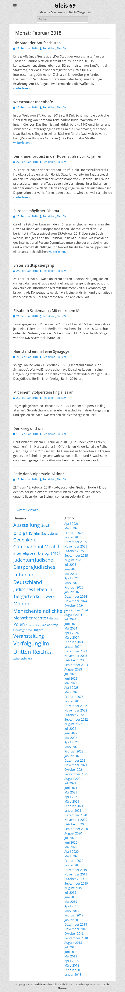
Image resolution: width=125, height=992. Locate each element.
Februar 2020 (73, 861)
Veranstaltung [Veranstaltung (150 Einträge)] (28, 636)
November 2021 (75, 765)
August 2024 (73, 615)
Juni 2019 (70, 897)
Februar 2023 (73, 697)
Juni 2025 (70, 569)
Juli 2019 (70, 892)
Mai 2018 (70, 956)
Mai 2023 (70, 683)
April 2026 (71, 524)
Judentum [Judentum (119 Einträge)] (23, 560)
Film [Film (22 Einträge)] (36, 533)
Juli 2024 (70, 619)
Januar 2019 (72, 920)
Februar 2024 (73, 642)
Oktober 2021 (74, 769)
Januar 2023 (72, 701)
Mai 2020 (70, 847)
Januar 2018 (72, 974)
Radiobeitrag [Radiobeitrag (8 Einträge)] (49, 625)
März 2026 (71, 528)
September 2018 (76, 938)
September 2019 (76, 883)
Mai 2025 (70, 574)
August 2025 (73, 560)
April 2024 (71, 633)
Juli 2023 (70, 674)
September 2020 (76, 829)
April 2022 (71, 742)
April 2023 (71, 687)
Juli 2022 (70, 728)
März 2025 (71, 583)
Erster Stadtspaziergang (33, 265)
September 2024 (76, 610)
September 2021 (76, 774)
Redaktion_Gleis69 (54, 48)
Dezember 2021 (75, 760)
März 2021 (71, 801)
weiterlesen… (22, 88)
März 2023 (71, 692)
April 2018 (71, 961)
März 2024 (71, 637)
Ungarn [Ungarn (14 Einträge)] (38, 630)
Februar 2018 (73, 970)
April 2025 (71, 578)
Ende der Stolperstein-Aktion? (38, 474)
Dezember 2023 (75, 651)
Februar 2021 (73, 806)
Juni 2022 (70, 733)
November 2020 (75, 820)
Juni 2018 (70, 952)
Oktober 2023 (74, 660)
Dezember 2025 (75, 542)
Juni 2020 (70, 842)
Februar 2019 (73, 915)
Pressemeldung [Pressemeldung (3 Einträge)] (33, 625)
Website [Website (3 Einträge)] (51, 653)
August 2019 (73, 888)
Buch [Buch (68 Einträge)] (46, 525)
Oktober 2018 (74, 933)
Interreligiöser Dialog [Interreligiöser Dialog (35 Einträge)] (31, 553)
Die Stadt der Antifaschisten (37, 43)
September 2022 (76, 719)
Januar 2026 (72, 537)
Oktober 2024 (74, 606)
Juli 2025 (70, 565)
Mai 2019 (70, 902)
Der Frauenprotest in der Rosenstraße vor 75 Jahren (57, 156)
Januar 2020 (72, 865)
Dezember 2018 (75, 924)
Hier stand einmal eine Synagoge (41, 351)
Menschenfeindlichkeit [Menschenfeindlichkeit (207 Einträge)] (39, 610)
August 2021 (73, 779)
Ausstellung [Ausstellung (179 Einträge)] (26, 525)
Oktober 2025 (74, 551)
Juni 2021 (70, 788)
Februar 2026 (73, 533)
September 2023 (76, 665)
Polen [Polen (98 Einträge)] (19, 624)
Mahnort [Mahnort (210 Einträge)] (23, 603)
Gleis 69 (65, 5)
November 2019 (75, 874)
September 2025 (76, 555)
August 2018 (73, 943)
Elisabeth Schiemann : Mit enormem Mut (48, 310)
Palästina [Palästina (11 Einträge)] (53, 618)
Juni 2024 (70, 624)
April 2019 (71, 906)
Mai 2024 (70, 628)
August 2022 (73, 724)
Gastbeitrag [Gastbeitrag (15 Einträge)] (49, 533)
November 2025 (75, 546)
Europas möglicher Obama (36, 211)
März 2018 (71, 965)
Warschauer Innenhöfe (33, 102)
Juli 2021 (70, 783)
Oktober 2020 (74, 824)
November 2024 (75, 601)
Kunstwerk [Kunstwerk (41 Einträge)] (45, 596)
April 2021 (71, 797)
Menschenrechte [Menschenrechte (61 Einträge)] (29, 618)
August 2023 (73, 669)
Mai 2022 (70, 738)
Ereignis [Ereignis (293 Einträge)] (23, 532)
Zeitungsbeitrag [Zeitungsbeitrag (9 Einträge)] (23, 658)
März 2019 (71, 911)
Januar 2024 (72, 647)
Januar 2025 (72, 592)
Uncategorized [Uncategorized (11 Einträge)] (22, 630)
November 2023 (75, 656)
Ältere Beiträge (25, 510)
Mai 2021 (70, 792)
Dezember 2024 (75, 596)
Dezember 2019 (75, 870)
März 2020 (71, 856)
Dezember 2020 (75, 815)
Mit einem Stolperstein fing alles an (43, 392)
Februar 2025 (73, 587)
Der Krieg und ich (28, 428)
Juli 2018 (70, 947)
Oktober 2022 (74, 715)
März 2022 (71, 747)
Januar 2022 (72, 756)
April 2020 (71, 851)
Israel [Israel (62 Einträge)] (54, 553)
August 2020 (73, 833)
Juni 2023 (70, 678)
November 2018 (75, 929)
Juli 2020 (70, 838)
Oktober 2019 (74, 879)
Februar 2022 (73, 751)
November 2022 (75, 710)
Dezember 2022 (75, 706)
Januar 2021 (72, 810)
